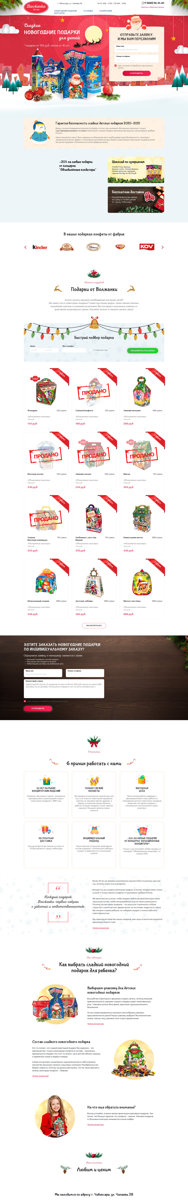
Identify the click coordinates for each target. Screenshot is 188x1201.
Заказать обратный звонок (152, 7)
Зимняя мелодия (132, 410)
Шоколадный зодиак (38, 604)
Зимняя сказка (83, 475)
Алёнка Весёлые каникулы (37, 540)
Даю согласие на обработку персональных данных (134, 67)
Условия (88, 11)
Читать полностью (101, 932)
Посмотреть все (94, 629)
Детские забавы (84, 604)
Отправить (136, 73)
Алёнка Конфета (84, 410)
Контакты (59, 13)
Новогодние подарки (65, 11)
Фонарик (32, 410)
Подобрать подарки (143, 351)
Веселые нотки (35, 475)
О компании (105, 11)
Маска (126, 475)
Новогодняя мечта (133, 539)
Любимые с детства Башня (86, 540)
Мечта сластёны (131, 604)
